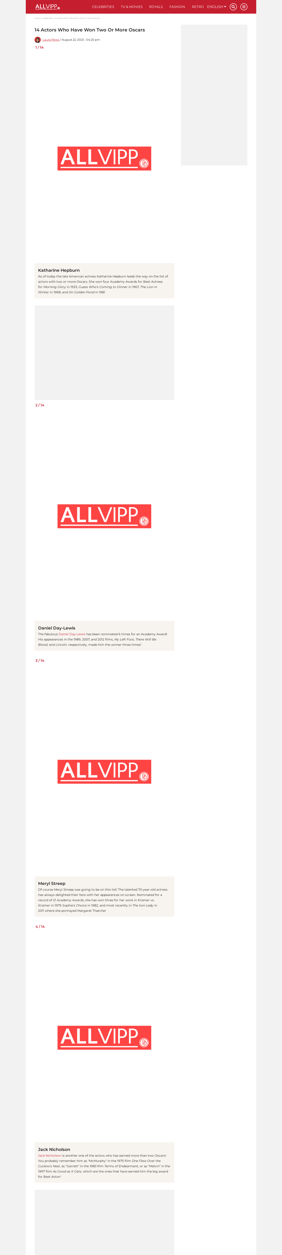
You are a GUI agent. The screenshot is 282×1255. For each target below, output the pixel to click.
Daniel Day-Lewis (72, 634)
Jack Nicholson (49, 1156)
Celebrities (103, 7)
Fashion (177, 7)
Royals (156, 7)
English (216, 7)
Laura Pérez (51, 39)
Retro (198, 7)
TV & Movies (132, 7)
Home (38, 18)
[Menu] (243, 6)
